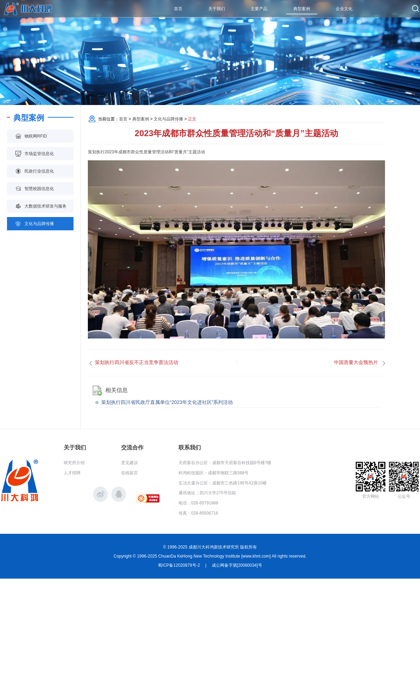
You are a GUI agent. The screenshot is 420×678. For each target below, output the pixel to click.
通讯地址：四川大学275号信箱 (207, 492)
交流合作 (132, 447)
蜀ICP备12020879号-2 (179, 565)
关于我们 (75, 447)
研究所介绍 (74, 462)
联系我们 (189, 447)
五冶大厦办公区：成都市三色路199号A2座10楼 (222, 483)
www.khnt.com (256, 556)
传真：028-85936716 (198, 513)
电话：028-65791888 (198, 503)
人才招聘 (72, 472)
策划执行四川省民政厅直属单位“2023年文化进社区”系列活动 (167, 402)
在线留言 (129, 472)
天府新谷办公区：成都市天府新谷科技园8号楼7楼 (224, 462)
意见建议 (129, 462)
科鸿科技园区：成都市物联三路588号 (213, 472)
